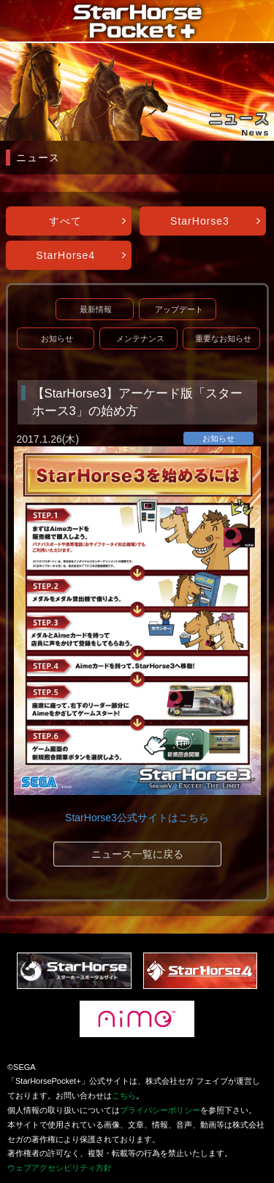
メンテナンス (140, 338)
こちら (124, 1095)
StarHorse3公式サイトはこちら (137, 817)
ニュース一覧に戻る (137, 854)
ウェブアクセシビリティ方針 (59, 1167)
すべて (65, 221)
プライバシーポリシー (160, 1110)
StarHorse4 (65, 255)
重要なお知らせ (223, 338)
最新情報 (96, 309)
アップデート (179, 309)
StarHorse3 (199, 221)
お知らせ (57, 338)
